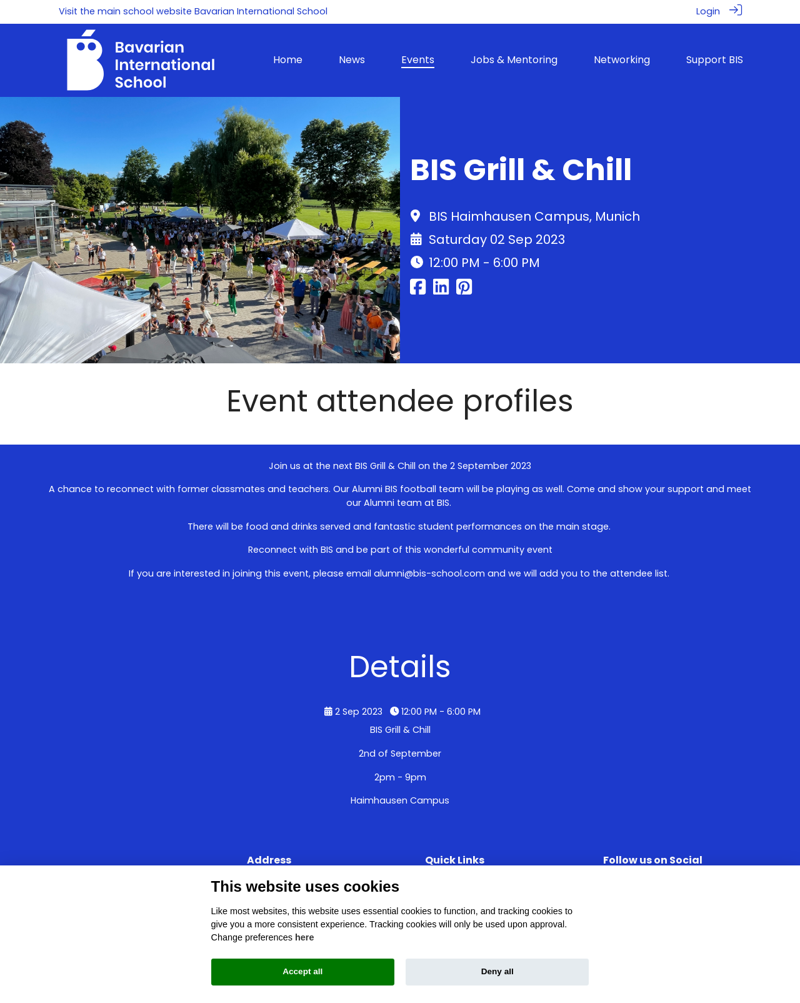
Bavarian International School (261, 11)
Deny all (497, 971)
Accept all (302, 971)
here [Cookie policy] (304, 937)
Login (708, 11)
